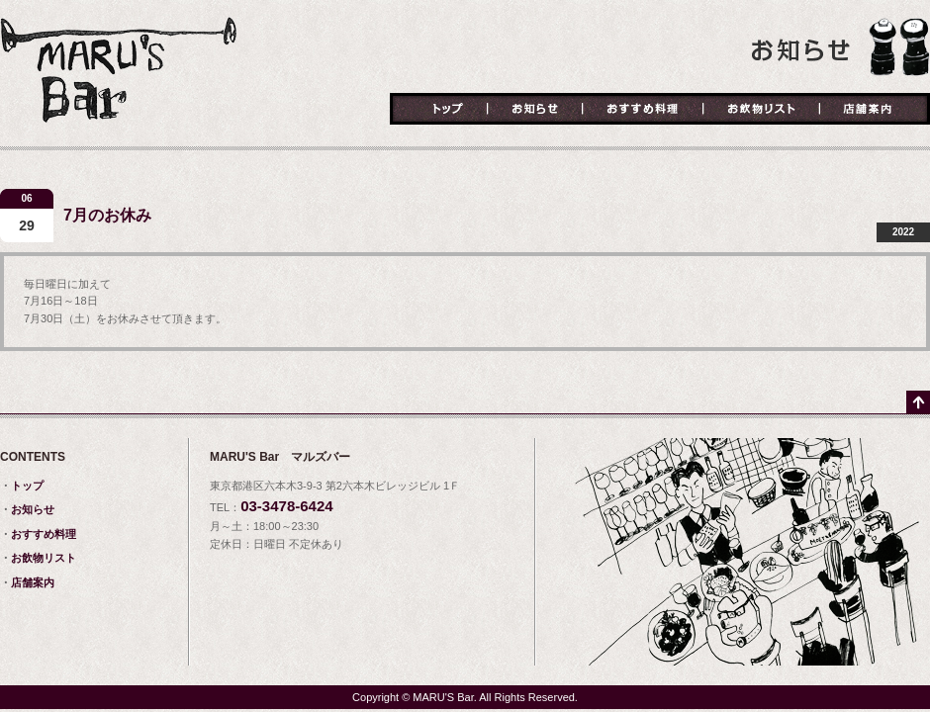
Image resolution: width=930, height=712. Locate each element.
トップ (439, 110)
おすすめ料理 (643, 110)
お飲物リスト (761, 110)
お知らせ (535, 110)
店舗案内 (874, 110)
